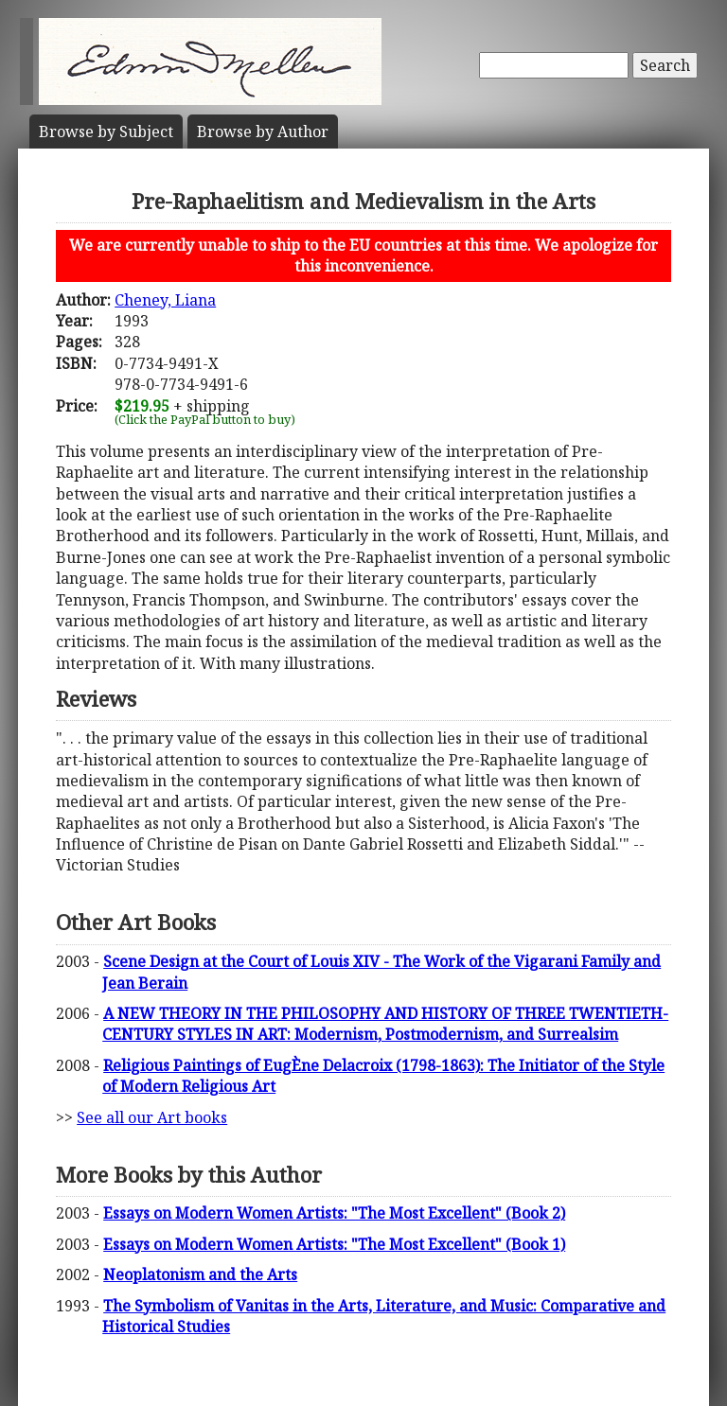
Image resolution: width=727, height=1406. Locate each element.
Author (262, 131)
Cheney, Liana (165, 300)
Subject (106, 131)
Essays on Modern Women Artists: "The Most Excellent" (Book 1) (334, 1244)
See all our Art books (152, 1117)
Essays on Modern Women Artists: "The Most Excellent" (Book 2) (334, 1213)
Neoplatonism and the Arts (200, 1274)
